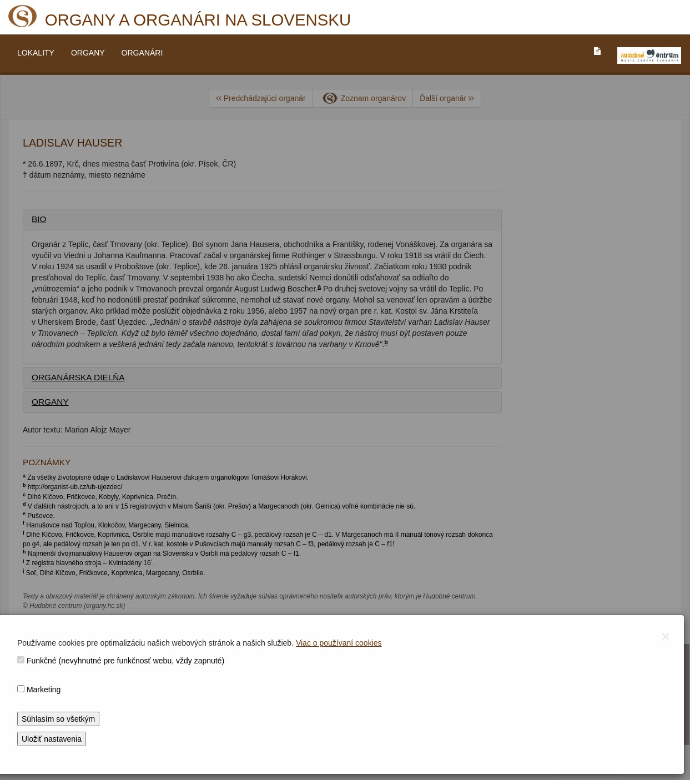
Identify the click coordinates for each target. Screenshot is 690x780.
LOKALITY (35, 52)
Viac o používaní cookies (339, 642)
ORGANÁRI (142, 52)
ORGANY (88, 52)
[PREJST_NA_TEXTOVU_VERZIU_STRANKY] (597, 51)
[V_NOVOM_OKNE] (649, 55)
